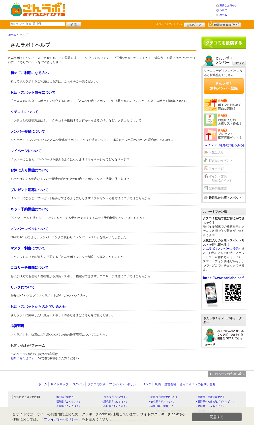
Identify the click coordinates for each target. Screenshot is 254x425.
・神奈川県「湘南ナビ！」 (163, 406)
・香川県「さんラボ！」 (114, 406)
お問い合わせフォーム (25, 358)
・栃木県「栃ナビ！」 (66, 396)
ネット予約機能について (29, 209)
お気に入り (216, 152)
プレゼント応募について (29, 190)
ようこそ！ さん (169, 23)
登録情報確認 (218, 188)
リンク (146, 384)
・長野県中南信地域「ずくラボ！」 (215, 401)
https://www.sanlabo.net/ (223, 278)
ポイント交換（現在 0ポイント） (222, 178)
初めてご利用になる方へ (29, 73)
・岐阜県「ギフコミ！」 (161, 401)
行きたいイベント (221, 160)
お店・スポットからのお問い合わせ (38, 307)
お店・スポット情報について (33, 92)
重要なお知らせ (228, 5)
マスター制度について (27, 248)
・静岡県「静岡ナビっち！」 (164, 396)
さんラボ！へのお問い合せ (198, 384)
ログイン (194, 24)
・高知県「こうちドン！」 (210, 411)
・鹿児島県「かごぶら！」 (116, 411)
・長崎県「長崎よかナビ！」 (211, 396)
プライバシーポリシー (124, 384)
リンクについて (22, 287)
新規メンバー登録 (224, 24)
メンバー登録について (27, 131)
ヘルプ (223, 10)
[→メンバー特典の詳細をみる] (224, 145)
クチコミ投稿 (96, 384)
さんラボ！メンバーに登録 (221, 248)
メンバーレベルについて (29, 229)
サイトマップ (59, 384)
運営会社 (170, 384)
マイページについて (26, 151)
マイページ (216, 168)
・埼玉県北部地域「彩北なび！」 (166, 411)
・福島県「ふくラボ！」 (67, 401)
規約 (158, 384)
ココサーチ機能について (29, 268)
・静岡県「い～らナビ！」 (210, 406)
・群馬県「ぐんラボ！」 (67, 406)
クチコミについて (24, 112)
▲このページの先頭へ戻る (227, 374)
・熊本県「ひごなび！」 (114, 396)
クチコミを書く (223, 43)
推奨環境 (17, 326)
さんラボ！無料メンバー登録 (224, 85)
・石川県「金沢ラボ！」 (67, 411)
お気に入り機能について (29, 170)
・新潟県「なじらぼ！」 (114, 401)
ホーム (223, 14)
